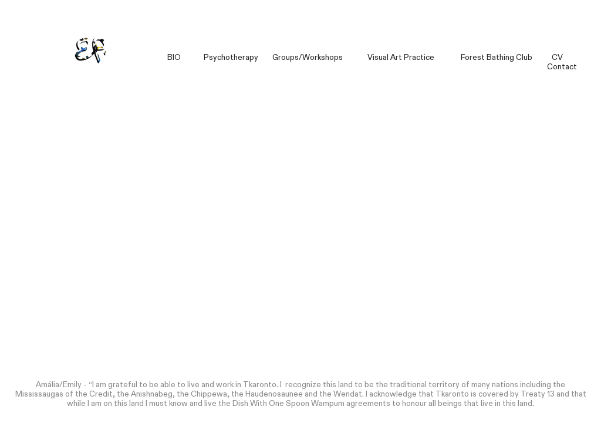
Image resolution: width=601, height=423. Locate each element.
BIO (174, 57)
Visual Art (384, 57)
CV (556, 57)
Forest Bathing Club (496, 57)
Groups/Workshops (307, 57)
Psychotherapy (231, 57)
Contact (562, 67)
